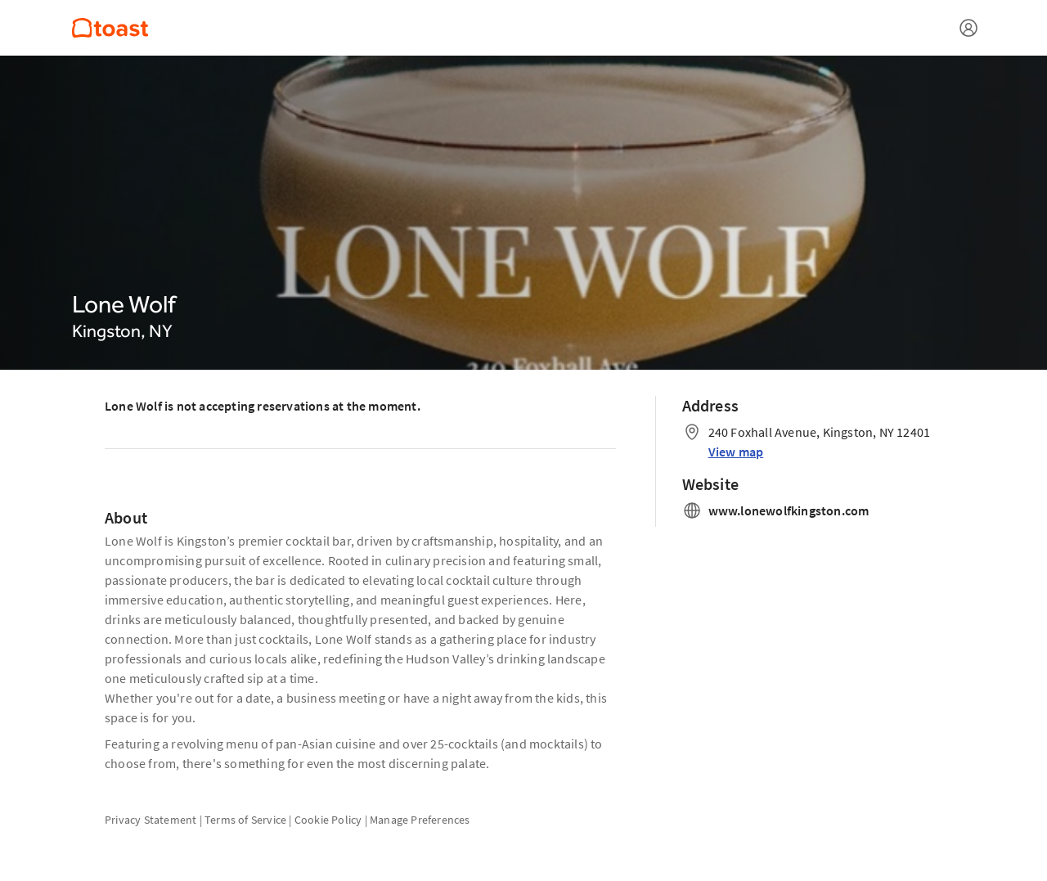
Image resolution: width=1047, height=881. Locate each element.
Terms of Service (245, 819)
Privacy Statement (150, 819)
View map (736, 451)
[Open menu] (968, 27)
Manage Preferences (420, 819)
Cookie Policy (328, 819)
